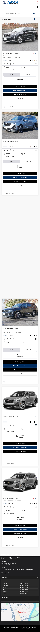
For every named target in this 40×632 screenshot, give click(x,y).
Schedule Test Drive (20, 95)
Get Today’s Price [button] (20, 87)
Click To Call (20, 99)
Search (34, 13)
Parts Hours (20, 600)
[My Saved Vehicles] (38, 3)
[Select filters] (34, 19)
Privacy (20, 627)
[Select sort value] (37, 19)
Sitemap (16, 627)
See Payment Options (20, 91)
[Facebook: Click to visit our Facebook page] (2, 573)
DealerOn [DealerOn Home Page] (13, 627)
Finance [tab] (28, 74)
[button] (5, 7)
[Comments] (36, 64)
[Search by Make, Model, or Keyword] (18, 13)
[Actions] (35, 53)
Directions (15, 7)
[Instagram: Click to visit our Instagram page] (8, 573)
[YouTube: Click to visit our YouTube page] (5, 573)
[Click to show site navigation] (38, 7)
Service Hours (20, 597)
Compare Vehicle (10, 107)
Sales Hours (20, 577)
